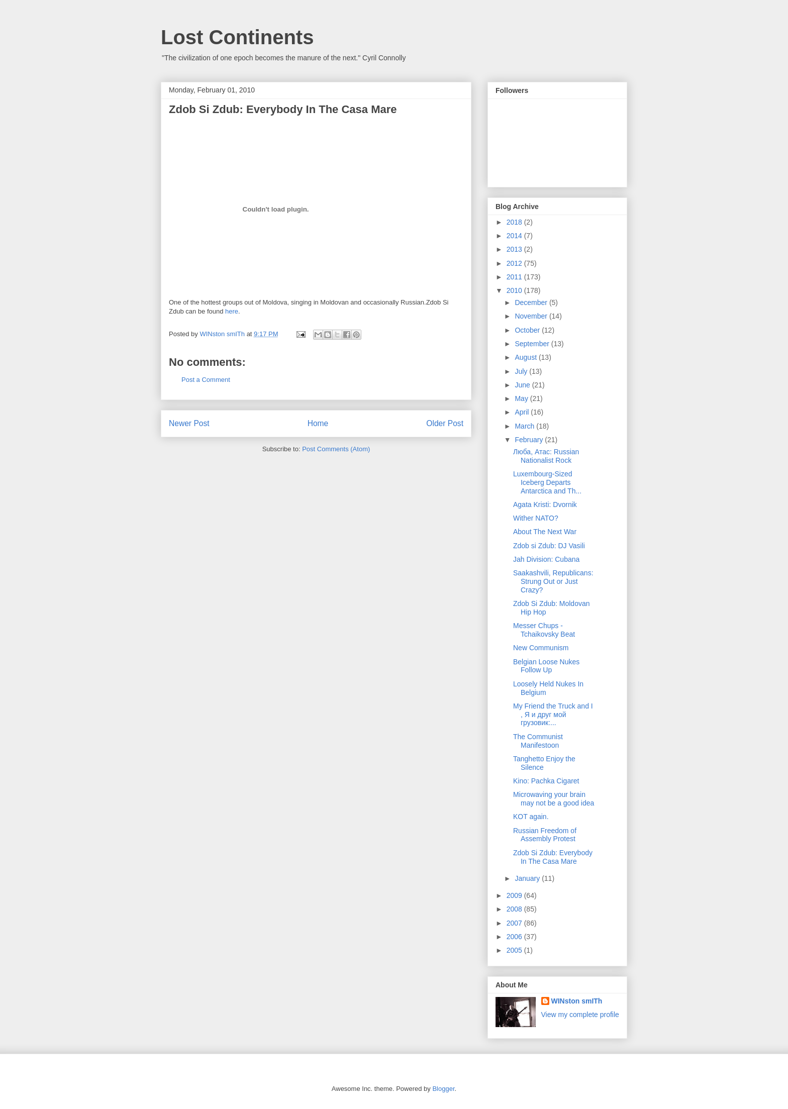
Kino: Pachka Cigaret (546, 781)
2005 (515, 950)
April (523, 412)
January (528, 878)
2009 (515, 895)
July (522, 371)
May (522, 398)
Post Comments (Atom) (336, 449)
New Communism (540, 648)
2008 (515, 909)
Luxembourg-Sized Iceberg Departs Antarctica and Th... (547, 482)
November (532, 316)
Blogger (443, 1088)
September (533, 344)
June (523, 385)
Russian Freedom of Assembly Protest (544, 835)
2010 (515, 290)
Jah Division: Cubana (546, 559)
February (530, 440)
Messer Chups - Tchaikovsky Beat (544, 630)
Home (318, 423)
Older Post (444, 423)
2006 (515, 937)
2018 (515, 222)
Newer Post (189, 423)
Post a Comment (205, 379)
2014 (515, 236)
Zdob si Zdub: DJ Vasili (549, 546)
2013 (515, 249)
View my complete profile (580, 1015)
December (532, 302)
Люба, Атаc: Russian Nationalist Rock (546, 456)
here (231, 311)
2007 (515, 923)
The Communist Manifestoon (538, 741)
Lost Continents (237, 37)
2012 (515, 263)
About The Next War (544, 532)
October (528, 330)
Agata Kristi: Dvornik (545, 504)
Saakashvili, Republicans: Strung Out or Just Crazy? (553, 581)
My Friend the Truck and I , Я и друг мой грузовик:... (553, 714)
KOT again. (531, 817)
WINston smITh (577, 1001)
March (525, 426)
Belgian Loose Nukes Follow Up (546, 666)
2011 (515, 277)
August (526, 357)
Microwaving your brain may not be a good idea (553, 798)
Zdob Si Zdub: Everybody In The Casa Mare (553, 857)
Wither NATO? (535, 518)
